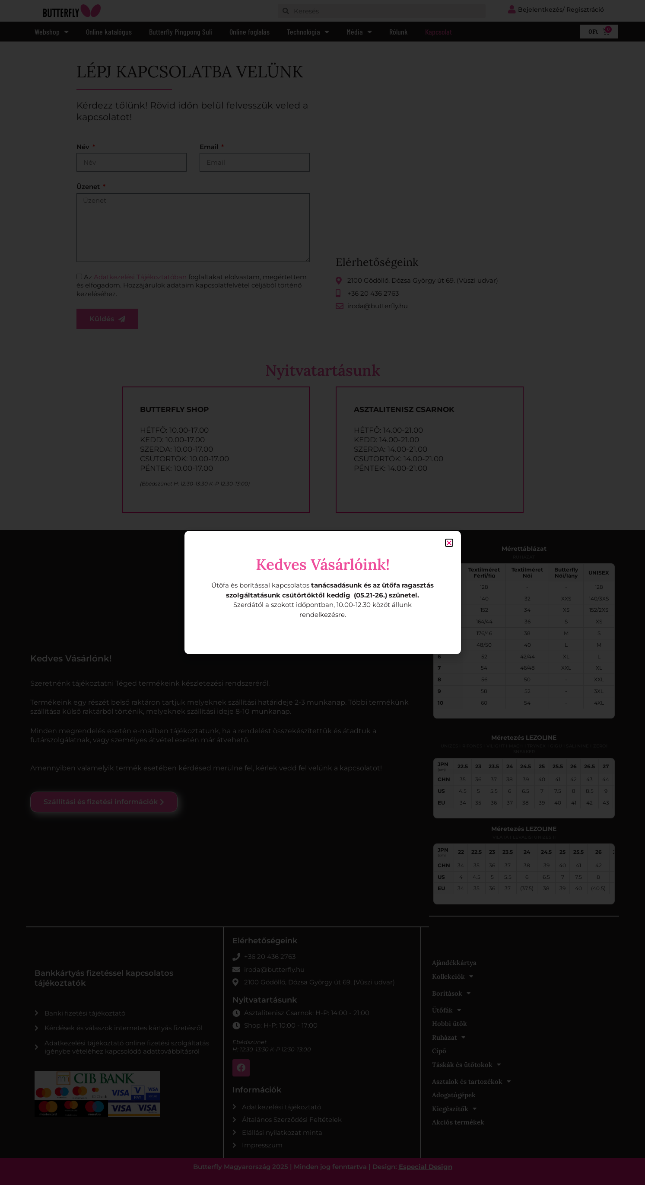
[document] (322, 592)
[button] (449, 543)
